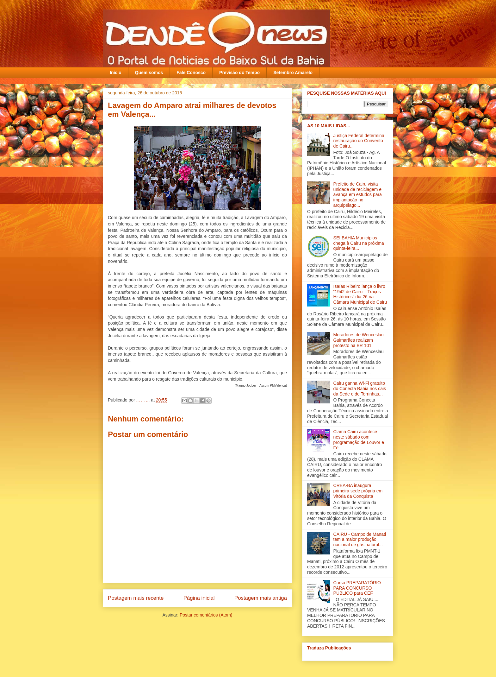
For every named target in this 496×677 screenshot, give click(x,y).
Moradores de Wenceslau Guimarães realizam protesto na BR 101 (358, 340)
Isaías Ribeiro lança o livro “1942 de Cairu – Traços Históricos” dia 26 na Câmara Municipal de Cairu (360, 294)
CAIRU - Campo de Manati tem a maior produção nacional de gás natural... (359, 539)
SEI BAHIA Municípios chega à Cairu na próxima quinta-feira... (358, 243)
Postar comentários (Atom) (206, 614)
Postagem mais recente (136, 598)
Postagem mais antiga (260, 598)
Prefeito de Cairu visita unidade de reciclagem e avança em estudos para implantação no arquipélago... (357, 194)
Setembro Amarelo (293, 72)
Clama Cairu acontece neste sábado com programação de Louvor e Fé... (358, 439)
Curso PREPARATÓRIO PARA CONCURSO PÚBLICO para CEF (357, 588)
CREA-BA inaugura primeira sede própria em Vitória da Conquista (358, 491)
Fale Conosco (191, 72)
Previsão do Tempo (239, 72)
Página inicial (199, 598)
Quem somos (149, 72)
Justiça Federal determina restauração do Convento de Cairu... (358, 141)
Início (115, 72)
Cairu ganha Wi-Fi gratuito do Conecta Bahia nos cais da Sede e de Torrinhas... (359, 388)
